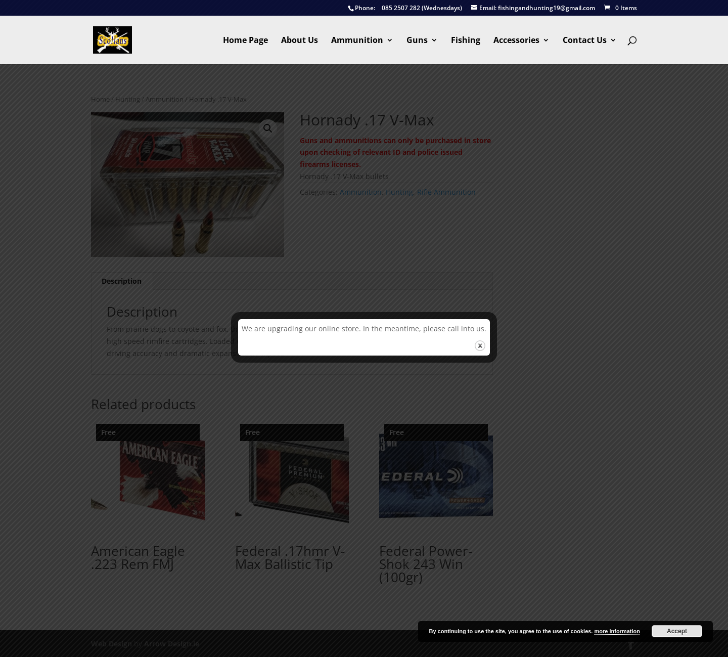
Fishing (465, 41)
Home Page (245, 41)
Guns (417, 41)
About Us (299, 41)
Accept (677, 631)
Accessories (516, 41)
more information (617, 631)
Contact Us (585, 41)
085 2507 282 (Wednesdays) (405, 8)
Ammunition (357, 41)
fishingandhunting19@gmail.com (533, 8)
